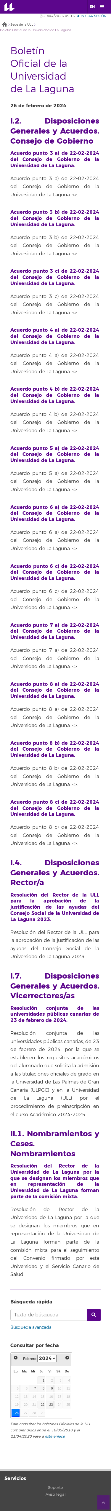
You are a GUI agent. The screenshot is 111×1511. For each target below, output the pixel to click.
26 (16, 1413)
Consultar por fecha (34, 1345)
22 (42, 1404)
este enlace (55, 1436)
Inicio (4, 25)
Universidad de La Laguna (13, 7)
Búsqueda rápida (31, 1302)
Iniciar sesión (92, 16)
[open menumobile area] (102, 7)
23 (51, 1404)
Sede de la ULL (21, 25)
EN (92, 6)
